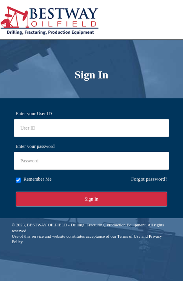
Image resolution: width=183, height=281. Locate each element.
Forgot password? (149, 179)
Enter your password (35, 146)
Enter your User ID (34, 113)
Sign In (91, 199)
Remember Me (34, 179)
